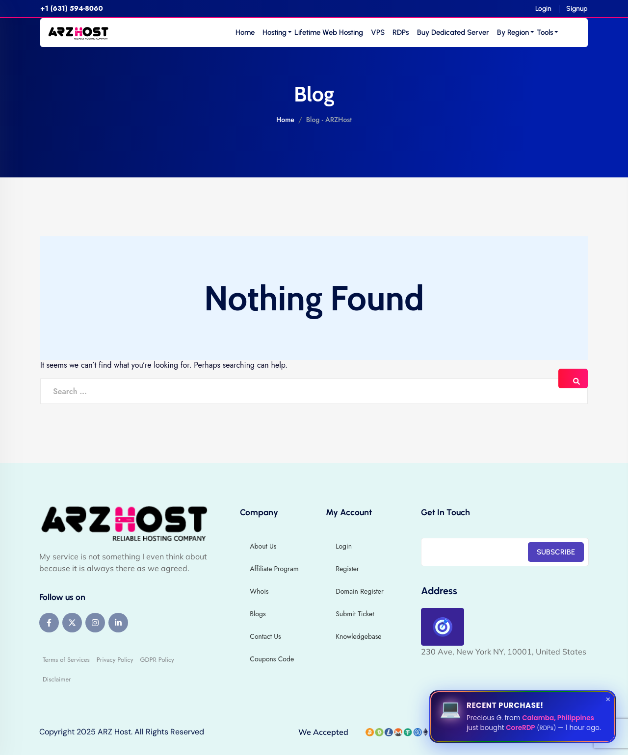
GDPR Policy (157, 659)
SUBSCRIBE (556, 552)
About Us (263, 546)
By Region (513, 32)
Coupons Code (272, 659)
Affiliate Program (274, 569)
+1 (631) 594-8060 (71, 8)
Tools (545, 32)
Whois (259, 591)
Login (543, 8)
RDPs (400, 32)
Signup (577, 8)
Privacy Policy (115, 659)
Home (245, 32)
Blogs (257, 614)
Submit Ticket (355, 614)
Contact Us (265, 636)
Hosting (274, 32)
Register (347, 569)
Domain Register (360, 591)
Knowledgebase (358, 636)
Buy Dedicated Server (453, 32)
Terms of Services (66, 659)
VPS (378, 32)
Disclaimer (57, 679)
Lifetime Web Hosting (328, 32)
